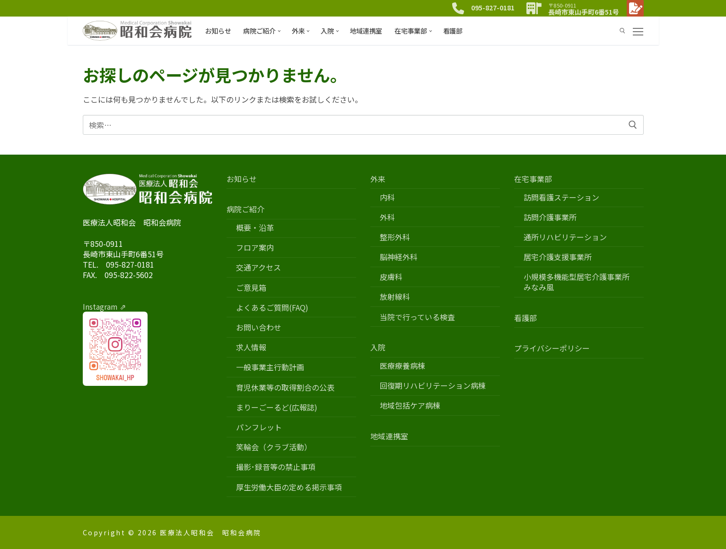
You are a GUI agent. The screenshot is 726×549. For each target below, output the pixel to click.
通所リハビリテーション (565, 237)
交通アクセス (258, 267)
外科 (387, 217)
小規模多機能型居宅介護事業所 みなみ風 (580, 282)
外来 (378, 179)
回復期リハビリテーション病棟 (433, 385)
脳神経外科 (399, 257)
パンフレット (259, 427)
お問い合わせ (258, 327)
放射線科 (395, 296)
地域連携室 (389, 436)
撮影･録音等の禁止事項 (275, 467)
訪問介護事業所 (550, 217)
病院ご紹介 (246, 209)
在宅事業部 (534, 179)
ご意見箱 (251, 287)
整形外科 (395, 237)
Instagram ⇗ (104, 306)
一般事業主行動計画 (270, 367)
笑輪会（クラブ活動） (274, 447)
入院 (378, 347)
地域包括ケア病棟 (410, 405)
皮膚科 (391, 276)
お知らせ (242, 179)
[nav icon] (638, 31)
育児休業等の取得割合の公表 (285, 387)
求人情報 (251, 347)
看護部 (525, 318)
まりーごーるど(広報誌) (276, 407)
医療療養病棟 (402, 365)
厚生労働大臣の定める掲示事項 (289, 487)
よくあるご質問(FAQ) (272, 307)
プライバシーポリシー (552, 348)
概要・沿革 (255, 227)
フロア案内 (255, 247)
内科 (387, 197)
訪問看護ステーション (561, 197)
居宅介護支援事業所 (558, 257)
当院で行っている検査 (417, 317)
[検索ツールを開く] (622, 31)
